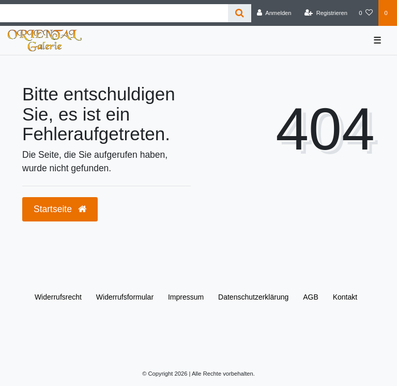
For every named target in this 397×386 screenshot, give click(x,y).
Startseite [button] (60, 209)
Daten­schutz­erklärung (253, 297)
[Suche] (239, 13)
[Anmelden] (274, 13)
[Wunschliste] (365, 13)
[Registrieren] (326, 13)
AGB (310, 297)
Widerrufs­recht (58, 297)
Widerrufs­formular (125, 297)
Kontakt (345, 297)
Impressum (186, 297)
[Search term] (114, 13)
